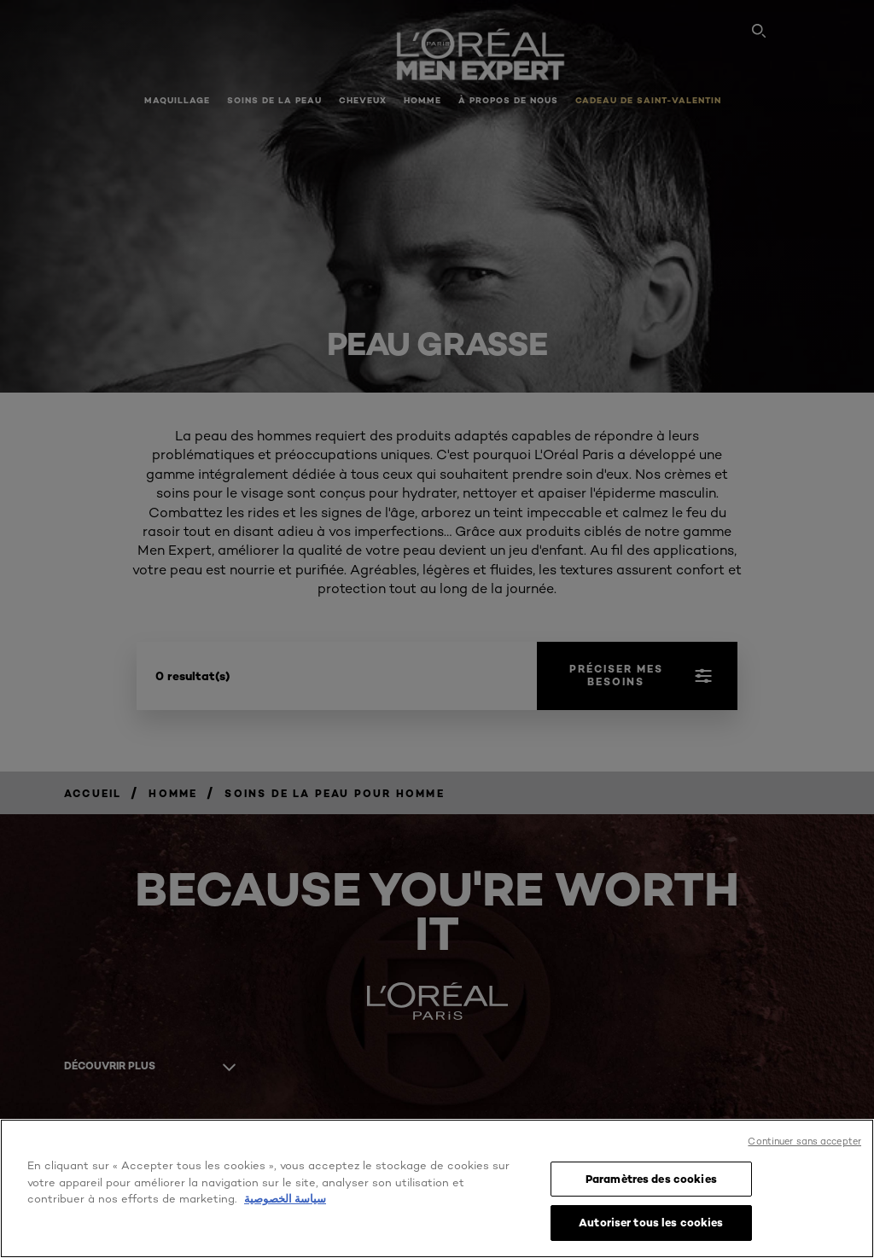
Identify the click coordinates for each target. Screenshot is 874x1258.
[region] (437, 1188)
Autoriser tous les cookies (651, 1222)
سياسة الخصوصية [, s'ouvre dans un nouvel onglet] (285, 1198)
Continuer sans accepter (804, 1141)
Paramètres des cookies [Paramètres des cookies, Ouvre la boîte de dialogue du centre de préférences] (651, 1178)
